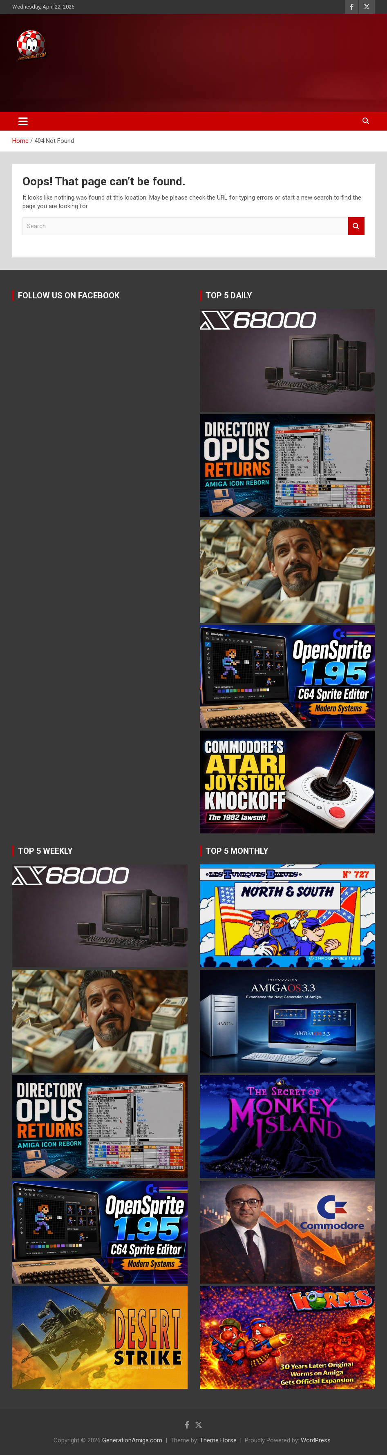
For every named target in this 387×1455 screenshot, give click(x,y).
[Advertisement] (155, 84)
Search (356, 226)
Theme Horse (218, 1440)
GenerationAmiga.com (132, 1440)
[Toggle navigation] (23, 121)
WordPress (316, 1440)
